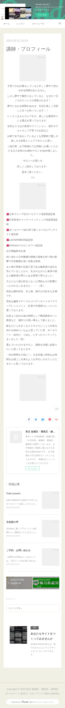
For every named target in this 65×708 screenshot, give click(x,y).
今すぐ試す (42, 15)
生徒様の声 (12, 522)
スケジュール (38, 23)
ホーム (6, 23)
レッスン (21, 23)
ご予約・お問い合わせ (18, 550)
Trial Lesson (13, 493)
